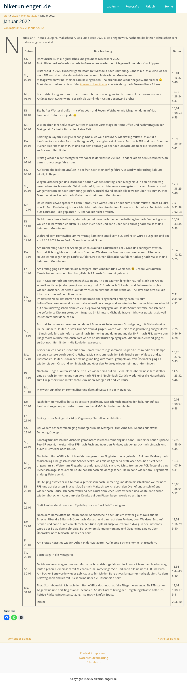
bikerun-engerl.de (27, 6)
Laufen (117, 6)
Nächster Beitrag (170, 638)
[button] (122, 6)
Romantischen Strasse (94, 84)
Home (170, 6)
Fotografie (136, 6)
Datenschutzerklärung (93, 658)
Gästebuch (93, 662)
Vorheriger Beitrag (17, 638)
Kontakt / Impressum (93, 653)
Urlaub (154, 6)
